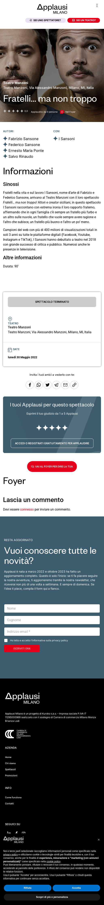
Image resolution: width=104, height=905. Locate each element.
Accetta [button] (76, 887)
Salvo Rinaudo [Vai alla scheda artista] (20, 156)
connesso (27, 509)
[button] (97, 5)
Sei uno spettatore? (45, 20)
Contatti (9, 803)
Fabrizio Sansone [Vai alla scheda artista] (23, 139)
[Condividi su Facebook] (30, 388)
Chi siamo (10, 763)
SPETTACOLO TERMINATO (52, 301)
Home (8, 757)
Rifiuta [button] (27, 887)
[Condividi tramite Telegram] (56, 388)
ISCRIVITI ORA (21, 648)
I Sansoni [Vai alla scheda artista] (67, 139)
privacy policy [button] (10, 854)
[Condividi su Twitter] (48, 388)
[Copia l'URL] (65, 388)
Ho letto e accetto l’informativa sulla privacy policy (39, 640)
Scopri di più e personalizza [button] (52, 897)
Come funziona (13, 797)
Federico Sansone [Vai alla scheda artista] (24, 145)
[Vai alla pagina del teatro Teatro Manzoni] (15, 83)
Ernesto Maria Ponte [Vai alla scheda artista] (26, 150)
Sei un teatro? (84, 20)
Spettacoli (10, 769)
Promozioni (11, 775)
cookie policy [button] (53, 861)
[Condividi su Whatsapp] (39, 388)
